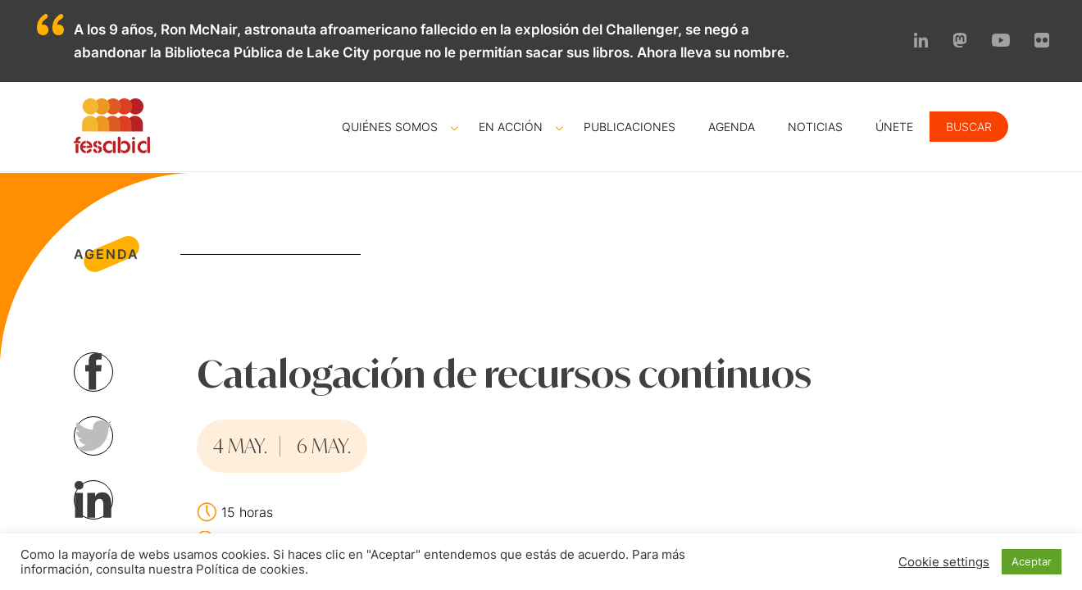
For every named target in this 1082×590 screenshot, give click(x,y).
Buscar (969, 127)
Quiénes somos (390, 127)
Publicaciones (629, 127)
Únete (894, 127)
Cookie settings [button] (943, 562)
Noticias (815, 127)
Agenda (731, 127)
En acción (511, 127)
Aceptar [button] (1032, 561)
